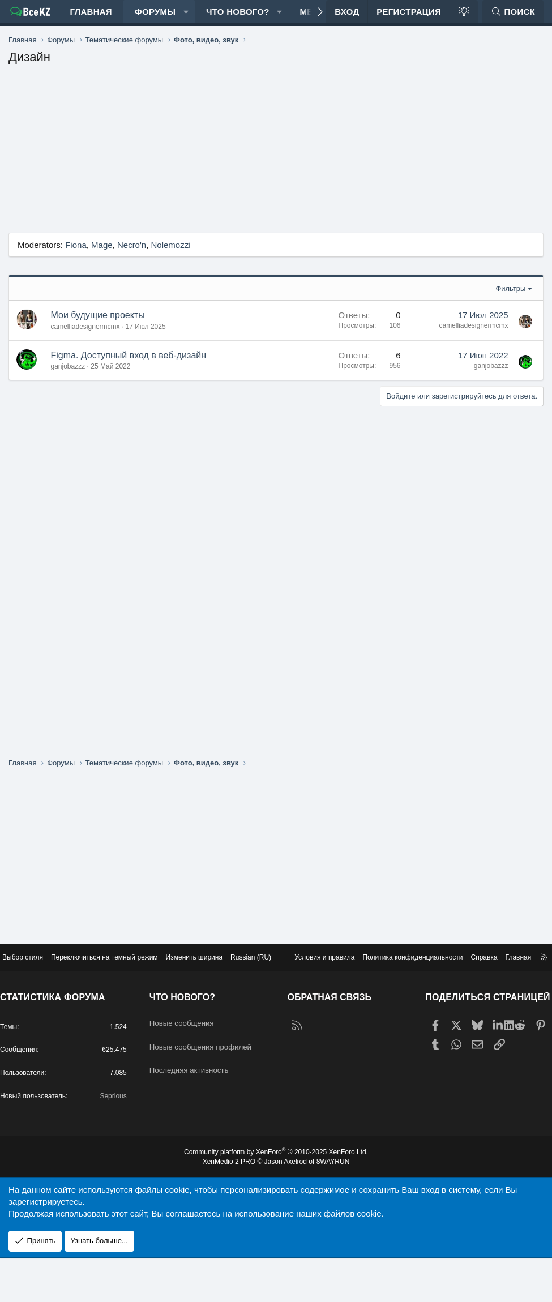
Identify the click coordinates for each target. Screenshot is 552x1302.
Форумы (155, 17)
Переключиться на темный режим (123, 969)
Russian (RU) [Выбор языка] (282, 969)
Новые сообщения (191, 1043)
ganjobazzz (68, 378)
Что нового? (237, 17)
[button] (186, 17)
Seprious (115, 1138)
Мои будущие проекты (98, 326)
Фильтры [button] (510, 299)
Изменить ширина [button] (220, 969)
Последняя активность (200, 1099)
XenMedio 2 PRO (225, 1205)
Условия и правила (297, 979)
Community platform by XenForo (275, 1195)
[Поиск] (513, 17)
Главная (91, 17)
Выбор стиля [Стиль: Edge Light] (36, 969)
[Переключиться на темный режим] (464, 17)
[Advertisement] (276, 164)
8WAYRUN (338, 1205)
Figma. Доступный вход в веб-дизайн (129, 366)
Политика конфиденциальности (392, 979)
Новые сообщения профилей (191, 1071)
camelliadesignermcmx (85, 338)
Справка (469, 979)
